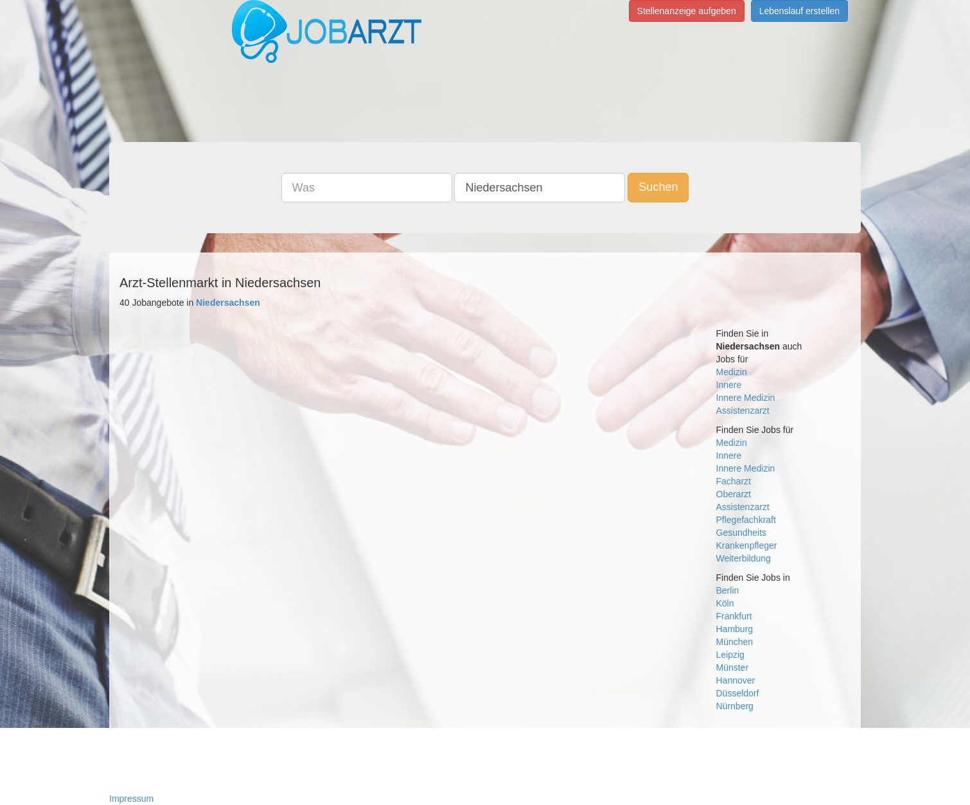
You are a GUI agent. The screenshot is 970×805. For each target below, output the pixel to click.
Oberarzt (733, 494)
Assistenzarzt (743, 410)
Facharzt (733, 481)
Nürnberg (735, 706)
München (735, 642)
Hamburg (735, 629)
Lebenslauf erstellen (799, 11)
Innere (729, 385)
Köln (725, 603)
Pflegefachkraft (746, 520)
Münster (732, 667)
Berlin (727, 590)
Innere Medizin (745, 398)
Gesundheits (741, 532)
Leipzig (730, 655)
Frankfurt (734, 616)
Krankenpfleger (746, 545)
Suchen (658, 187)
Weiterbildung (743, 558)
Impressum (131, 798)
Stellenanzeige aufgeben (686, 11)
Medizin (731, 372)
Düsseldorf (737, 693)
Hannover (735, 680)
